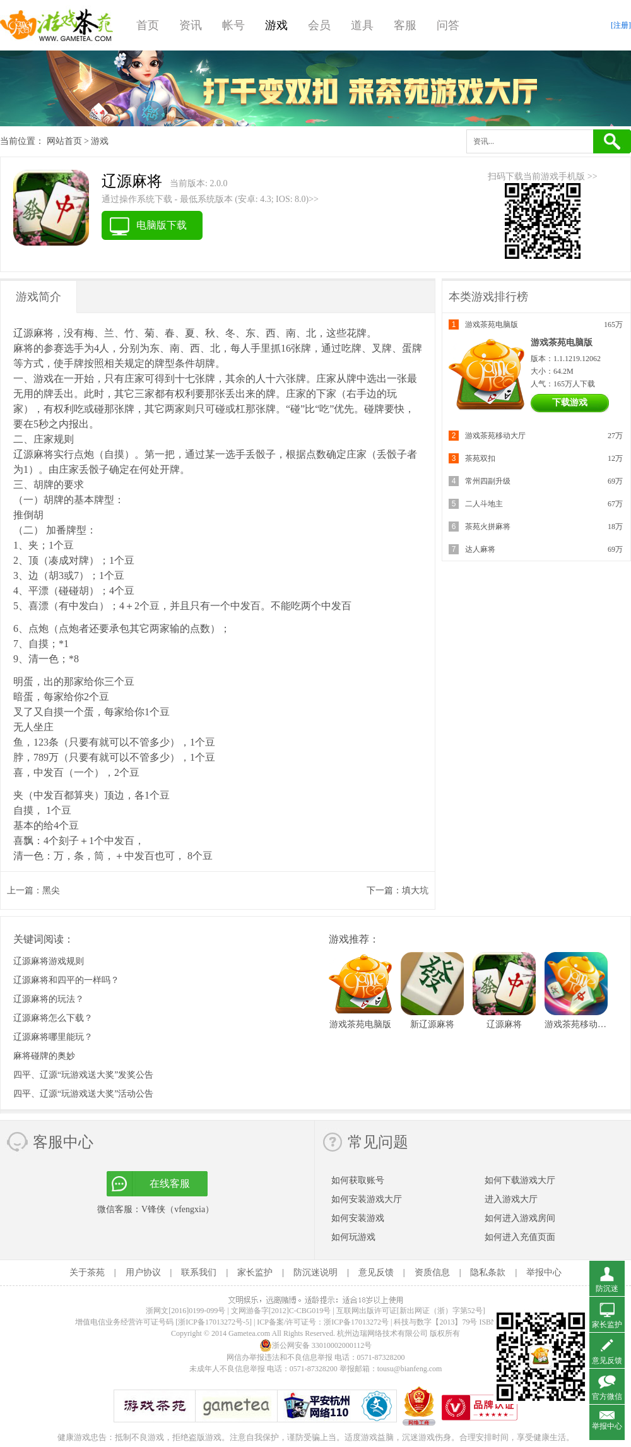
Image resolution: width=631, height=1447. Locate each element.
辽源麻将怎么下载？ (53, 1018)
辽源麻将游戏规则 (48, 961)
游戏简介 (38, 296)
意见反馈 (376, 1272)
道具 (362, 25)
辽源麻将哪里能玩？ (53, 1037)
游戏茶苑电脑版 (491, 324)
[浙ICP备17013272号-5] (213, 1322)
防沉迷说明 (315, 1272)
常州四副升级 (487, 481)
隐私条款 (487, 1272)
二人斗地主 (484, 503)
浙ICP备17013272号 (356, 1322)
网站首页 (64, 141)
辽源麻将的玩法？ (48, 999)
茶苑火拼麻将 (487, 526)
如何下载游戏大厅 (520, 1180)
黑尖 (51, 890)
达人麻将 (480, 549)
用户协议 (143, 1272)
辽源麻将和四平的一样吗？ (66, 980)
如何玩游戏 (353, 1237)
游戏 (276, 25)
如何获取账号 (357, 1180)
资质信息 (432, 1272)
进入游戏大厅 (511, 1199)
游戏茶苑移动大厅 (495, 435)
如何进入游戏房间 (520, 1218)
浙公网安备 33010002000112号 (315, 1345)
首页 (147, 25)
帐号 (233, 25)
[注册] (621, 25)
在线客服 (170, 1183)
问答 (448, 25)
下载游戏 (569, 402)
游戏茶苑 (57, 25)
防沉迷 (607, 1288)
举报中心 (544, 1272)
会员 (319, 25)
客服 (405, 25)
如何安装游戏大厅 (366, 1199)
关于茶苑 (87, 1272)
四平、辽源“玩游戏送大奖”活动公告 (83, 1094)
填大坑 (415, 890)
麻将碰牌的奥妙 (44, 1056)
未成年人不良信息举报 (228, 1368)
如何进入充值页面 (520, 1237)
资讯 (190, 25)
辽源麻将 (504, 1024)
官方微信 (607, 1396)
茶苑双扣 (480, 458)
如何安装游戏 (357, 1218)
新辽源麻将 (432, 1024)
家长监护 (255, 1272)
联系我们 (198, 1272)
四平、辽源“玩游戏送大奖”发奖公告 (83, 1075)
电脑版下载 (161, 225)
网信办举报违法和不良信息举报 (280, 1357)
